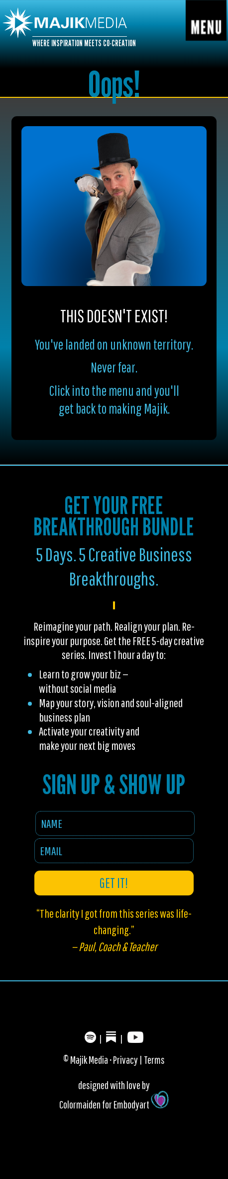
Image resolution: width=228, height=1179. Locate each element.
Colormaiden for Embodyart (114, 1104)
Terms (154, 1059)
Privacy (125, 1059)
